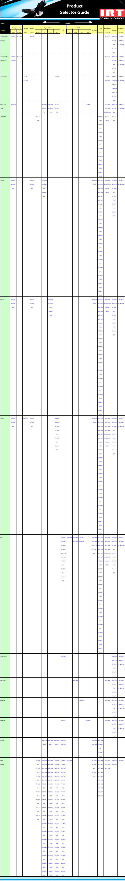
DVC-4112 (25, 418)
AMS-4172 (114, 36)
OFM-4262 (100, 760)
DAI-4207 (44, 104)
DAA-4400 (107, 104)
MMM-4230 (75, 541)
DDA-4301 (75, 680)
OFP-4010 (114, 656)
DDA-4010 (44, 180)
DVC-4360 (57, 76)
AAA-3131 (13, 36)
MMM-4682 (69, 537)
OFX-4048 (100, 796)
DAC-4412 (13, 104)
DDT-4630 (100, 188)
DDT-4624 (100, 196)
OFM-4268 (100, 768)
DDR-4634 (44, 780)
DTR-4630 (100, 184)
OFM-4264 (100, 764)
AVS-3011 (114, 76)
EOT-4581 (100, 740)
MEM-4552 (94, 541)
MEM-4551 (94, 537)
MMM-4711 (63, 553)
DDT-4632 (100, 192)
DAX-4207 (13, 180)
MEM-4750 (94, 545)
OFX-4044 (100, 792)
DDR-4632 (44, 772)
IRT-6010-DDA (107, 184)
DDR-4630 (44, 768)
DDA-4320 (57, 422)
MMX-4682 (63, 656)
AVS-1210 (114, 84)
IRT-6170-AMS (121, 44)
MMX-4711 (63, 557)
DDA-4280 (88, 720)
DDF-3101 (57, 426)
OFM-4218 (100, 776)
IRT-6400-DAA (107, 112)
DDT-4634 (100, 200)
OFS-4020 (100, 784)
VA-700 (25, 76)
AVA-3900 (25, 80)
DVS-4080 (114, 180)
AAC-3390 (32, 36)
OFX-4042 (100, 788)
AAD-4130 (121, 36)
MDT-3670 (63, 549)
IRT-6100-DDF (107, 438)
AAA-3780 (19, 36)
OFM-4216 (100, 772)
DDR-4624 (44, 776)
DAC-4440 (88, 104)
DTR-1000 (100, 180)
